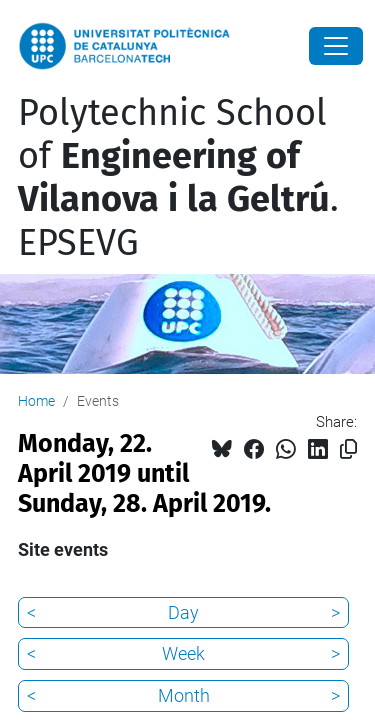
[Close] (336, 46)
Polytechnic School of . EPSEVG (178, 178)
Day (183, 612)
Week (183, 653)
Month (184, 695)
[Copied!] (348, 449)
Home (36, 401)
